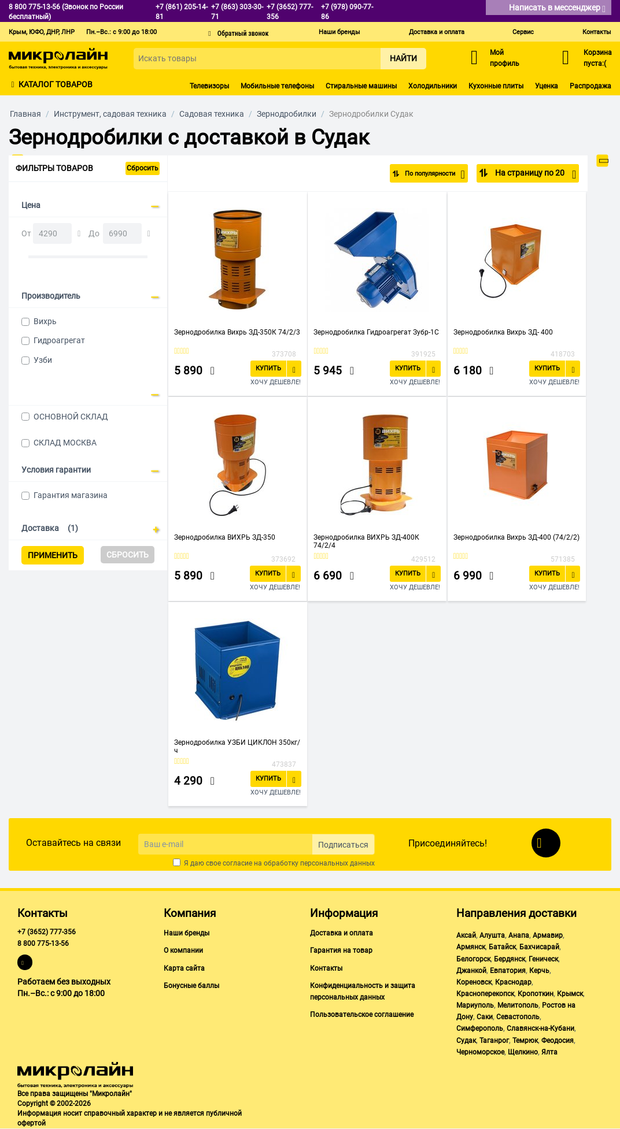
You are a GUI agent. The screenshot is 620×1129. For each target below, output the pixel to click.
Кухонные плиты (495, 86)
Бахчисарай (539, 947)
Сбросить (142, 168)
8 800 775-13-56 (43, 943)
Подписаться (343, 844)
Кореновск (474, 982)
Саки (485, 1017)
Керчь (539, 971)
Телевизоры (209, 86)
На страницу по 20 (534, 174)
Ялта (549, 1052)
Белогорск (473, 959)
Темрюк (525, 1041)
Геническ (543, 959)
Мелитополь (517, 1005)
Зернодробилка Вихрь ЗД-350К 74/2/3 (237, 332)
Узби (43, 360)
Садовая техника (211, 113)
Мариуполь (475, 1005)
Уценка (546, 86)
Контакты (596, 32)
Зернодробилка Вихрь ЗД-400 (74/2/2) (516, 537)
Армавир (548, 935)
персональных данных (337, 863)
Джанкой (471, 971)
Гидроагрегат (59, 340)
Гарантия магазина (71, 495)
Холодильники (432, 86)
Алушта (492, 935)
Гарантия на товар (341, 950)
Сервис (523, 32)
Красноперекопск (485, 994)
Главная (25, 113)
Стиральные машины (361, 86)
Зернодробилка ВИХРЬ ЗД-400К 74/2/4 (366, 541)
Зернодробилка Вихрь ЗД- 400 (503, 332)
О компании (183, 950)
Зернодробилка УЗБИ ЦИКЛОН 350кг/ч (237, 746)
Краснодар (513, 982)
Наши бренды (339, 32)
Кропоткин (535, 994)
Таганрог (494, 1041)
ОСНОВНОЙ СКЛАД (71, 416)
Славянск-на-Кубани (540, 1028)
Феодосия (557, 1041)
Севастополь (518, 1017)
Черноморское (480, 1052)
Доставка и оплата (436, 32)
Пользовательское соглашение (362, 1015)
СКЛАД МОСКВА (65, 442)
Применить (53, 555)
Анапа (518, 935)
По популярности (427, 174)
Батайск (502, 947)
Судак (466, 1041)
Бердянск (509, 959)
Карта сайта (184, 968)
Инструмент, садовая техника (110, 113)
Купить (268, 368)
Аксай (466, 935)
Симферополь (479, 1028)
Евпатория (508, 971)
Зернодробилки (286, 113)
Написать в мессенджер (557, 8)
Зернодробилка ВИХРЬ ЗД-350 (224, 537)
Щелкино (523, 1052)
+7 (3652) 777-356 (46, 932)
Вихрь (45, 321)
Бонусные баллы (191, 986)
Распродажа (590, 86)
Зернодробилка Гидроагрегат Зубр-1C (376, 332)
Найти (403, 58)
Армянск (470, 947)
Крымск (570, 994)
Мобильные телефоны (277, 86)
